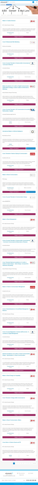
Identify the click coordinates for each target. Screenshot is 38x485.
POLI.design (4, 179)
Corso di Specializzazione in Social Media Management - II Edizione (16, 309)
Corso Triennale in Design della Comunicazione (13, 397)
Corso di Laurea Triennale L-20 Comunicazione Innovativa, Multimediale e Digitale (16, 110)
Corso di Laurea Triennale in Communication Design (14, 197)
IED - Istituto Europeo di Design (8, 25)
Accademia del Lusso (6, 157)
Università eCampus (6, 68)
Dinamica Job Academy (6, 46)
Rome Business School (6, 135)
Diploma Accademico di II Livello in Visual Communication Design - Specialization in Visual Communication (16, 354)
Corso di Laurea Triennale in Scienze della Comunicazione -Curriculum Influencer (16, 63)
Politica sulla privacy (22, 473)
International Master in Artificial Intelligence (12, 131)
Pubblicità (31, 473)
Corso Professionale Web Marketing (10, 42)
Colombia (9, 480)
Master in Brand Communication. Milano (11, 420)
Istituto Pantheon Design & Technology (9, 92)
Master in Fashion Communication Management (13, 286)
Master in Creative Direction (8, 20)
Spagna (3, 480)
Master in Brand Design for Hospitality (11, 375)
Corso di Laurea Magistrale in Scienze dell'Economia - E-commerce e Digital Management (15, 332)
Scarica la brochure (31, 148)
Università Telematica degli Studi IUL (9, 114)
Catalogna (6, 480)
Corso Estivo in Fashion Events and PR (11, 442)
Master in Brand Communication (10, 174)
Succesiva (34, 463)
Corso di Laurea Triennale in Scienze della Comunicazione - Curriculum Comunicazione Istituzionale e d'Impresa (16, 241)
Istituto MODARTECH (6, 201)
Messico (14, 480)
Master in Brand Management (9, 219)
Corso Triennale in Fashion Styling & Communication (14, 153)
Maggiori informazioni (19, 36)
